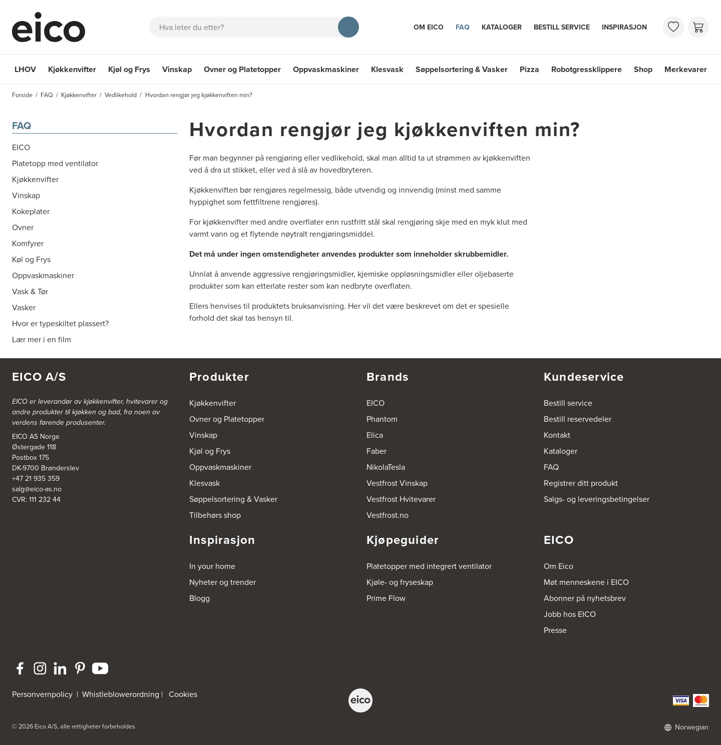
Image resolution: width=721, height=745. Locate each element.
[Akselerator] (53, 27)
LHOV (25, 69)
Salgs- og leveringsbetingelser (596, 499)
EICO (376, 403)
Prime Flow (386, 598)
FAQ (463, 27)
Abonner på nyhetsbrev (585, 598)
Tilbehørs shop (215, 515)
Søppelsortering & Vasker (462, 69)
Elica (375, 435)
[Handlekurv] (698, 27)
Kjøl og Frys (129, 69)
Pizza (529, 69)
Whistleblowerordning (120, 694)
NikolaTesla (386, 467)
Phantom (382, 419)
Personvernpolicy (43, 694)
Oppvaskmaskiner (326, 69)
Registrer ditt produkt (581, 483)
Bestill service (562, 27)
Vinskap (177, 69)
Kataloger (502, 27)
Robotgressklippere (586, 69)
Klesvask (387, 69)
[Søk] (348, 27)
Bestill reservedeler (577, 419)
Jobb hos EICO (570, 614)
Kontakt (557, 435)
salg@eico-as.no (37, 489)
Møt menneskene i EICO (586, 582)
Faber (377, 451)
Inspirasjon (624, 27)
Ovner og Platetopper (242, 69)
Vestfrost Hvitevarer (401, 499)
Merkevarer (685, 69)
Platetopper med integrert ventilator (429, 566)
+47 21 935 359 (36, 478)
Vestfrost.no (388, 515)
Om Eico (429, 27)
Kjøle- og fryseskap (400, 582)
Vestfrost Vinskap (397, 483)
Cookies (183, 694)
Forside (22, 95)
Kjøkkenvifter (72, 69)
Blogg (199, 598)
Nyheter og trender (222, 582)
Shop (643, 69)
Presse (555, 630)
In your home (212, 566)
